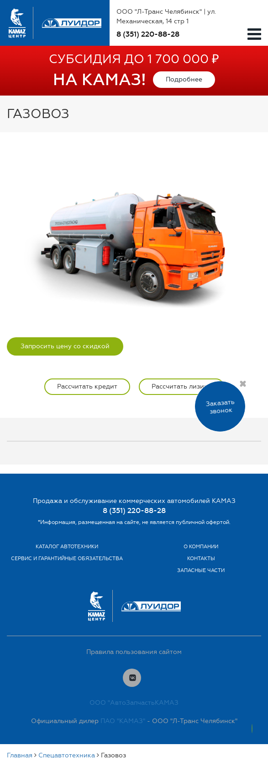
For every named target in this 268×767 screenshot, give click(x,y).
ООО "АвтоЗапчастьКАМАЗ (134, 703)
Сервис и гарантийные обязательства (67, 559)
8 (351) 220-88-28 (147, 34)
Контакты (201, 559)
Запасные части (201, 570)
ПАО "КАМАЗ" (122, 721)
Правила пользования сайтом (134, 652)
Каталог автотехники (67, 547)
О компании (201, 547)
